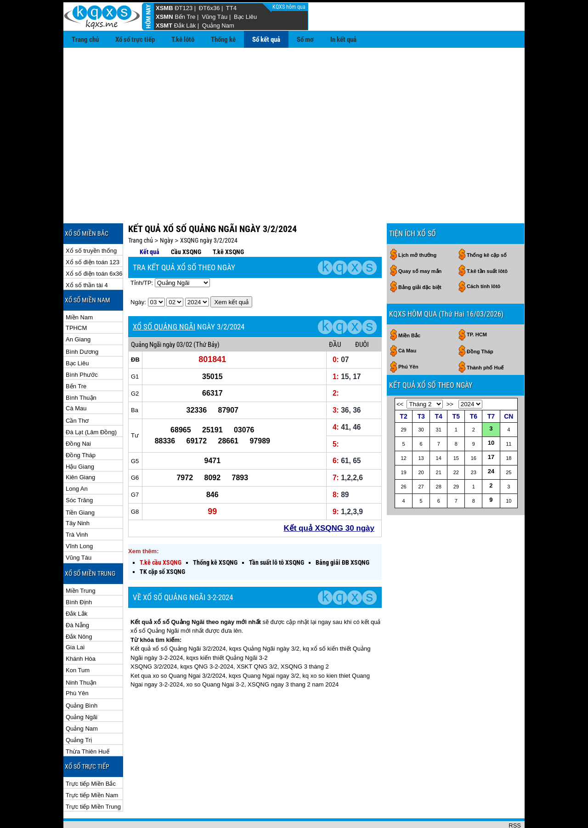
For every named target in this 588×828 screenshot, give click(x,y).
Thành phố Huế (485, 337)
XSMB (164, 8)
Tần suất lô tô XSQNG (276, 532)
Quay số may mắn (419, 241)
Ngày (166, 210)
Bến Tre (185, 16)
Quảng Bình (81, 675)
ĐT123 (183, 8)
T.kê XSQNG (228, 222)
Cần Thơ (77, 390)
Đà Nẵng (77, 595)
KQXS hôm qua (289, 7)
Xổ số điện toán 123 (92, 232)
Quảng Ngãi (81, 687)
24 (491, 441)
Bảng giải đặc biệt (419, 257)
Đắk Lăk (185, 25)
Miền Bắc (409, 305)
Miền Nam (79, 287)
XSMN (164, 16)
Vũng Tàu (214, 16)
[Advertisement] (294, 116)
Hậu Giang (80, 436)
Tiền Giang (80, 482)
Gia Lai (75, 617)
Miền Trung (81, 560)
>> (450, 374)
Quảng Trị (79, 710)
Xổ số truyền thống (91, 220)
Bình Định (79, 572)
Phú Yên (77, 663)
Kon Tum (78, 640)
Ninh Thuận (81, 652)
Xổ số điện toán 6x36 (94, 243)
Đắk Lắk (76, 583)
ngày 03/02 (177, 315)
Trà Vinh (77, 504)
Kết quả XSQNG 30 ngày (328, 498)
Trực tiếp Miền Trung (93, 776)
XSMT (164, 25)
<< (399, 374)
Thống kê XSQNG (215, 532)
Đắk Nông (79, 606)
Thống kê (223, 39)
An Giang (78, 309)
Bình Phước (82, 344)
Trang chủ (85, 39)
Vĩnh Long (79, 516)
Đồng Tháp (81, 425)
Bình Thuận (81, 367)
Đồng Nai (78, 413)
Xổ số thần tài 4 (87, 255)
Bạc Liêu (245, 16)
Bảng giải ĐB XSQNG (342, 532)
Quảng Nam (218, 25)
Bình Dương (82, 321)
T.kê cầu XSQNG (160, 532)
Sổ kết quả (266, 39)
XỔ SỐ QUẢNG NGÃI (164, 296)
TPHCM (76, 298)
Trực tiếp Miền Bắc (91, 753)
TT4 (231, 8)
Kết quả (149, 222)
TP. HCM (477, 304)
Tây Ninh (78, 493)
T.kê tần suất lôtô (487, 241)
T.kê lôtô (182, 39)
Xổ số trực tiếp (135, 39)
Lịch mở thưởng (417, 225)
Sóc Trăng (79, 470)
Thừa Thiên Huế (87, 721)
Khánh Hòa (81, 628)
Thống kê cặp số (487, 225)
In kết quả (343, 39)
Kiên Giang (80, 447)
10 (491, 412)
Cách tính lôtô (483, 256)
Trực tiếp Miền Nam (92, 765)
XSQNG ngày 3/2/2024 (208, 210)
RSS (515, 795)
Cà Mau (76, 378)
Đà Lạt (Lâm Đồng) (91, 402)
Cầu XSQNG (186, 222)
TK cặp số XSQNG (162, 541)
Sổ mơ (305, 39)
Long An (77, 458)
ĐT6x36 (209, 8)
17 (491, 427)
